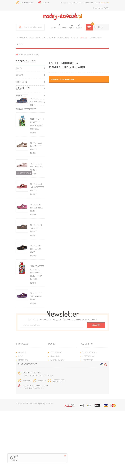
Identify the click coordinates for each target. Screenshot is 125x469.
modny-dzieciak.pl (23, 54)
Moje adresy (88, 406)
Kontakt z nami (56, 398)
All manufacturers (95, 38)
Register (79, 26)
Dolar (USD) (74, 3)
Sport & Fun (21, 82)
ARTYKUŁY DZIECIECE (24, 102)
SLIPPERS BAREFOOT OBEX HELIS (36, 131)
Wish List (46, 3)
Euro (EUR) (85, 3)
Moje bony (87, 413)
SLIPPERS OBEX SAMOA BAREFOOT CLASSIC (37, 217)
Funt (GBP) (94, 3)
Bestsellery (23, 406)
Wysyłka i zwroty (57, 406)
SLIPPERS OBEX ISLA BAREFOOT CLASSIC (36, 176)
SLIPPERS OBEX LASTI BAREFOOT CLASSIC (36, 196)
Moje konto (87, 389)
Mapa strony (55, 402)
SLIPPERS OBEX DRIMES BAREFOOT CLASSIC (37, 237)
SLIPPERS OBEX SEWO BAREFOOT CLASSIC (36, 258)
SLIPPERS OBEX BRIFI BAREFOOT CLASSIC (36, 279)
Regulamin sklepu (57, 413)
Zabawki (38, 38)
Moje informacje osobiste (93, 410)
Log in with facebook (59, 25)
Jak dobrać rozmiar (58, 410)
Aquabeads (74, 38)
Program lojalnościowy (27, 410)
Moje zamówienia (89, 398)
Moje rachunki (88, 402)
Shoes (31, 38)
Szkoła (45, 38)
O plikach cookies (25, 413)
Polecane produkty (24, 109)
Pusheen (52, 38)
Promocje (83, 38)
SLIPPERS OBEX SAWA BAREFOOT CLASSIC (36, 326)
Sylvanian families (63, 38)
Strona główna (22, 38)
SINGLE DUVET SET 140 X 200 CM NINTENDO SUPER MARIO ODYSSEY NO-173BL (37, 303)
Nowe (20, 402)
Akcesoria (20, 95)
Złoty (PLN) (104, 3)
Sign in (71, 26)
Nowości (20, 45)
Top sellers (23, 118)
